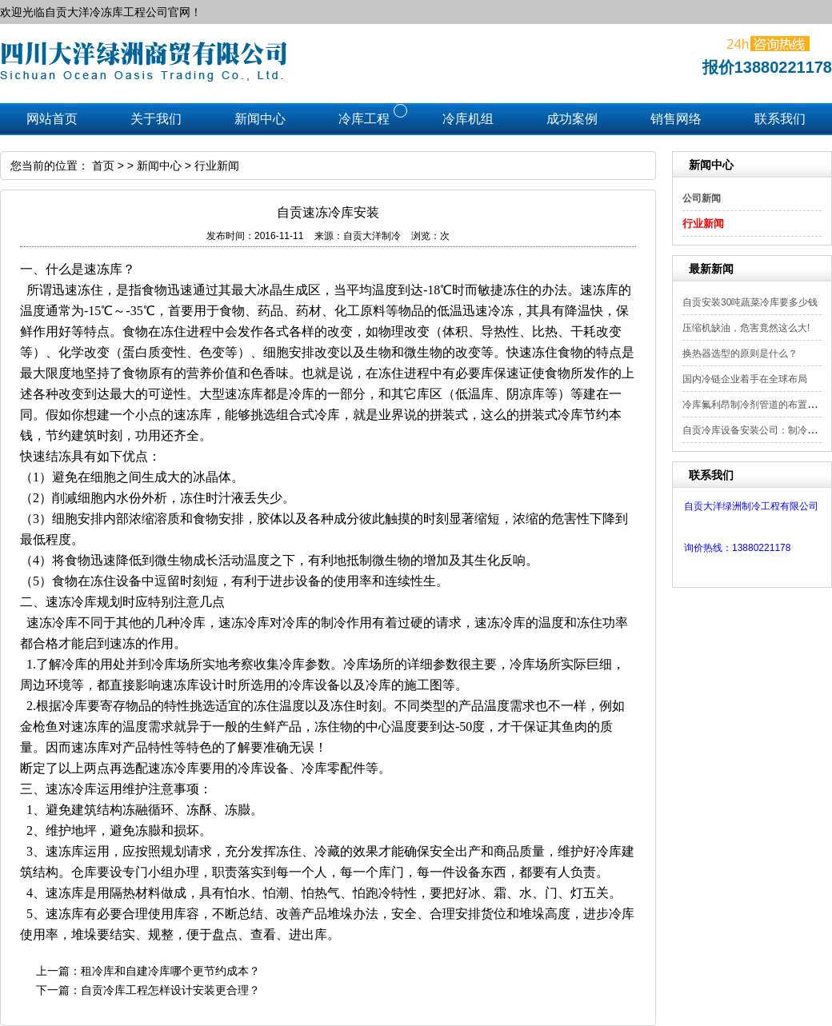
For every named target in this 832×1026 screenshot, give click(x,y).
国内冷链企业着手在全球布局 (744, 379)
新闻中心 (159, 165)
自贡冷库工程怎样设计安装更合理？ (170, 990)
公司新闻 (701, 198)
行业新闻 (703, 224)
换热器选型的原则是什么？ (740, 353)
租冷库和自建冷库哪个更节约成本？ (170, 970)
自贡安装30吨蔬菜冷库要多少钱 (750, 302)
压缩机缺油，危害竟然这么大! (746, 327)
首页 (103, 165)
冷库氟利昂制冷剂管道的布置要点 (754, 404)
